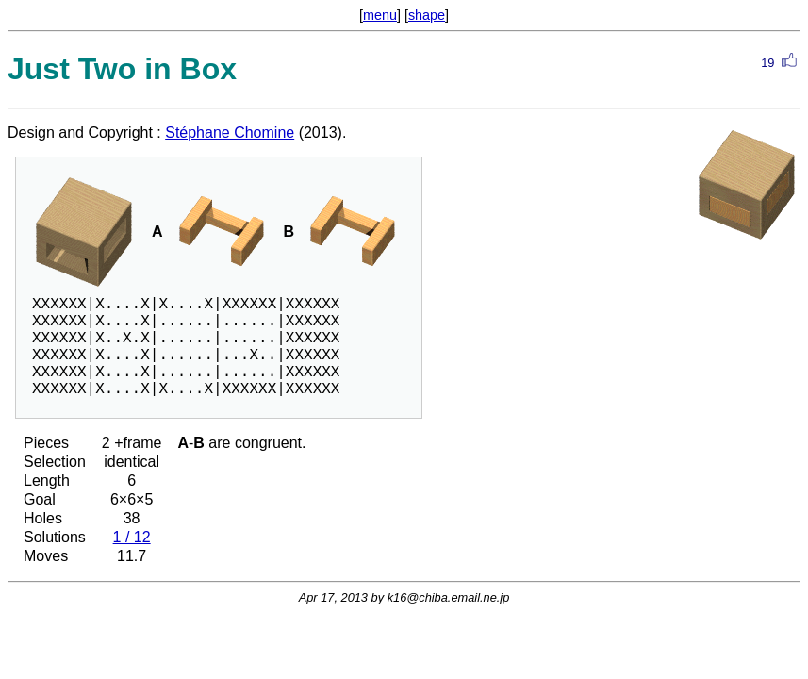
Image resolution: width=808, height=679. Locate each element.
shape (426, 15)
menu (380, 15)
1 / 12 (132, 537)
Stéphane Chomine (229, 132)
